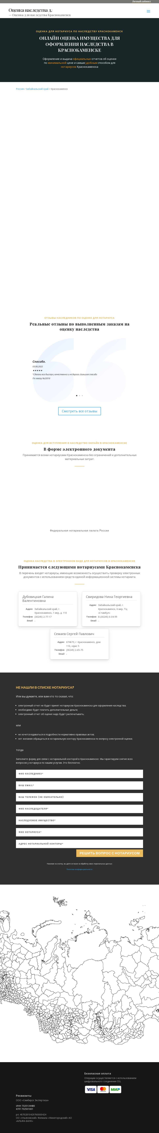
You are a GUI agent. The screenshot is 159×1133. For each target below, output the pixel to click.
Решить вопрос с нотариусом (110, 850)
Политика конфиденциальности (79, 866)
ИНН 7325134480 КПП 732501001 (25, 1104)
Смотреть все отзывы (79, 408)
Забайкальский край (37, 85)
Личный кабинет (141, 1)
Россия (20, 85)
